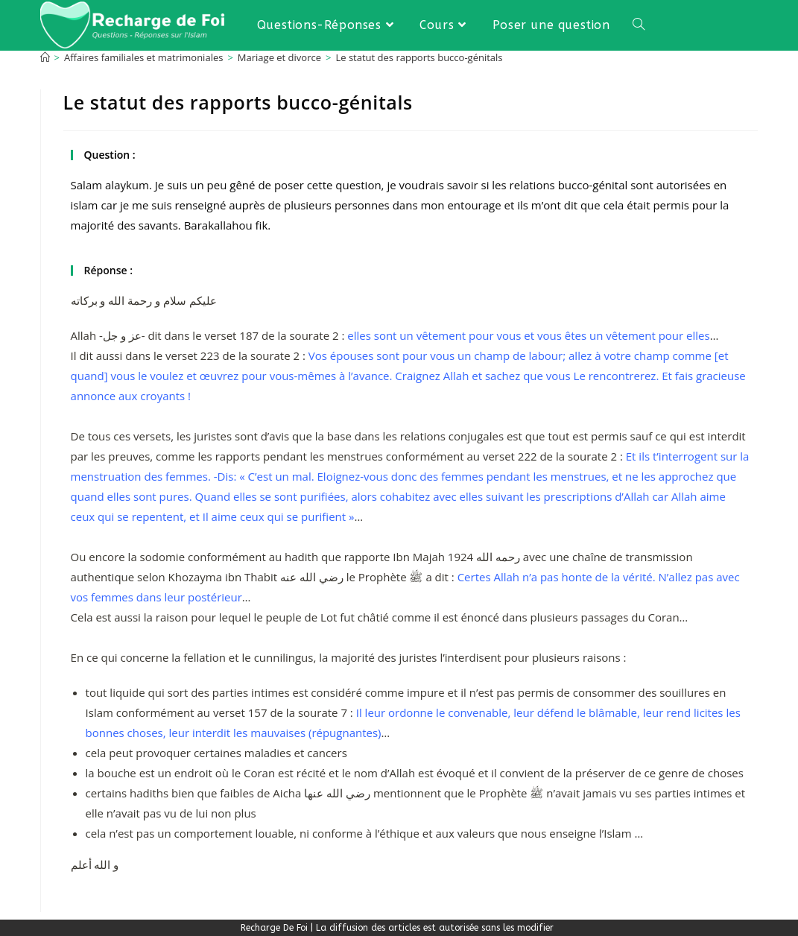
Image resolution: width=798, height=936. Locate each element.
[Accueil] (45, 57)
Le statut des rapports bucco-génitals (418, 57)
